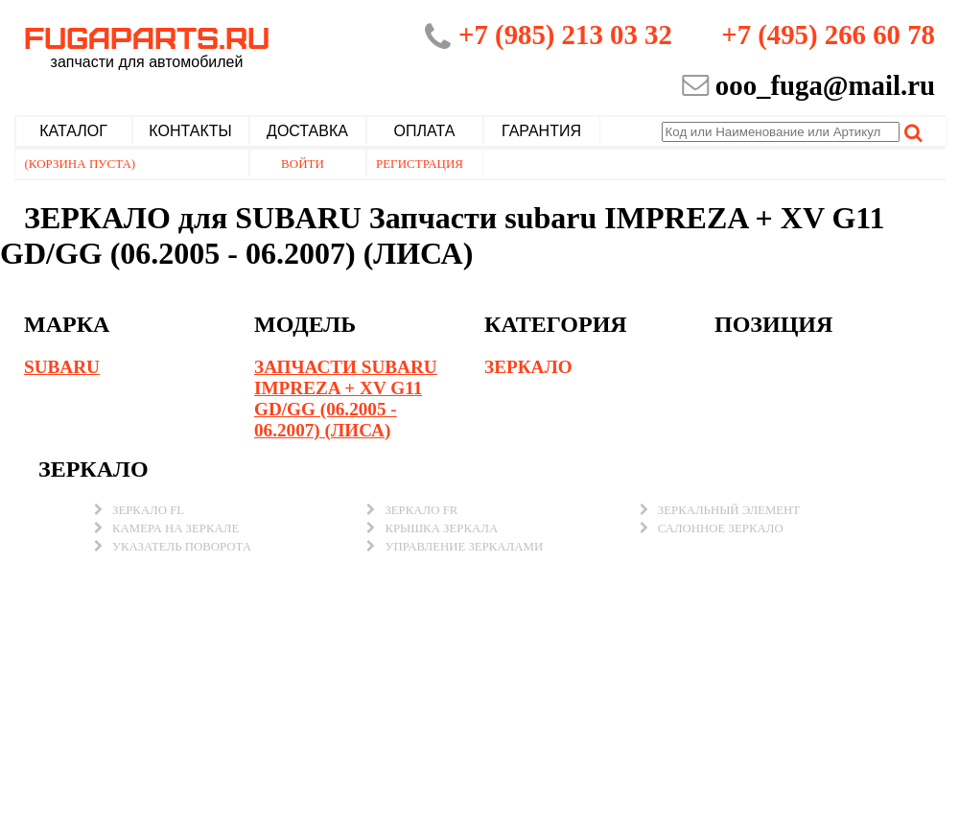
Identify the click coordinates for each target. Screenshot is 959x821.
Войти (302, 163)
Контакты (190, 131)
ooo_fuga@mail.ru (825, 85)
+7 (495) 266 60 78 (828, 34)
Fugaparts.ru (146, 45)
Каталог (73, 131)
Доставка (307, 131)
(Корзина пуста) (80, 163)
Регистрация (419, 163)
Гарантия (541, 131)
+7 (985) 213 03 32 (565, 34)
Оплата (425, 131)
